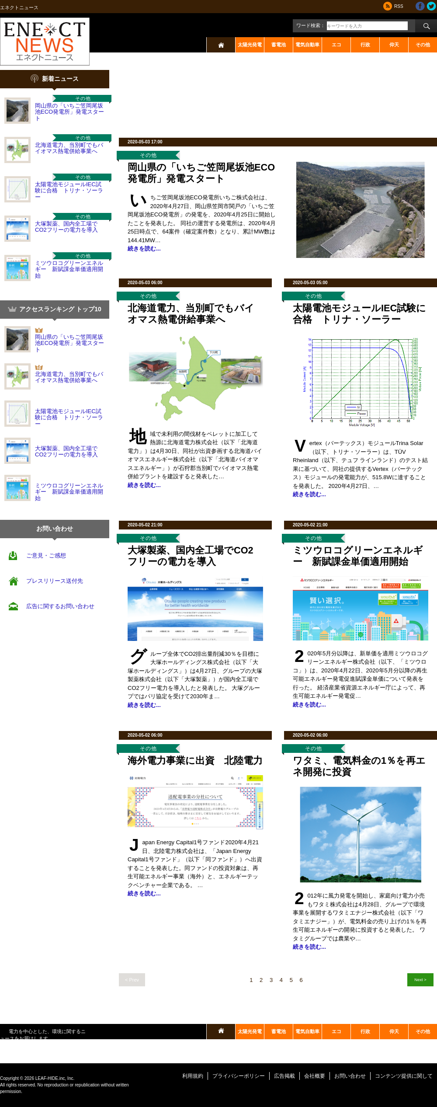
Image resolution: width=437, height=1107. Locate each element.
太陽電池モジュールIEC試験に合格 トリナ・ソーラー (69, 190)
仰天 (394, 44)
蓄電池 (278, 44)
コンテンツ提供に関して (404, 1076)
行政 (365, 44)
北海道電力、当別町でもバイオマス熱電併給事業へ (69, 148)
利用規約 (192, 1076)
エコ (336, 44)
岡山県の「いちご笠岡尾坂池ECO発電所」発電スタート (69, 112)
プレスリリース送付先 (54, 581)
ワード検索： (310, 25)
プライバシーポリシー (238, 1076)
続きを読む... (144, 248)
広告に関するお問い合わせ (60, 606)
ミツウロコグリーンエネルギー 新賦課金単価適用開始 (69, 269)
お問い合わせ (350, 1076)
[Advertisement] (148, 97)
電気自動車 (307, 44)
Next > (420, 979)
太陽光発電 (250, 44)
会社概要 (314, 1076)
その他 (423, 44)
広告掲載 (284, 1076)
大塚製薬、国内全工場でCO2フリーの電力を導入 (66, 226)
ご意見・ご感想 (46, 555)
